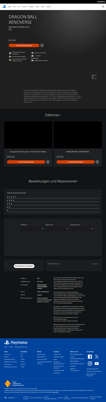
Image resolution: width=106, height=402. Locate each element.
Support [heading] (56, 352)
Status (55, 359)
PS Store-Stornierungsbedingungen (77, 357)
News (37, 7)
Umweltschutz (41, 354)
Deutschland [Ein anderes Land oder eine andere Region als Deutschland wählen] (10, 397)
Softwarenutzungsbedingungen (80, 398)
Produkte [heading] (24, 352)
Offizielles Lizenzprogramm (74, 369)
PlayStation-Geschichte (10, 367)
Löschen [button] (95, 264)
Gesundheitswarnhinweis (77, 363)
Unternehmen (8, 364)
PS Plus (24, 7)
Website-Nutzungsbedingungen (50, 397)
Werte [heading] (39, 352)
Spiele (9, 7)
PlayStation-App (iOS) (93, 369)
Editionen (24, 225)
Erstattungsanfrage (59, 370)
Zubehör (31, 7)
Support (48, 7)
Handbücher (57, 373)
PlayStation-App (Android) (94, 371)
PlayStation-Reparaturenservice (59, 362)
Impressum (7, 354)
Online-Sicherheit (42, 359)
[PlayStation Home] (4, 7)
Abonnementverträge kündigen (96, 397)
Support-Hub (57, 354)
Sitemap (60, 398)
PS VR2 (23, 359)
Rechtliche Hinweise (26, 397)
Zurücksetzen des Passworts (58, 367)
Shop (42, 7)
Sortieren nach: (75, 225)
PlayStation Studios (9, 359)
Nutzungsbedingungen (76, 354)
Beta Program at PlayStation (91, 375)
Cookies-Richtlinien (67, 397)
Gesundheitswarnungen (60, 319)
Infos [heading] (6, 352)
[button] (24, 266)
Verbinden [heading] (90, 352)
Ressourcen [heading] (74, 352)
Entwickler (73, 366)
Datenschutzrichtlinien (36, 398)
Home (6, 347)
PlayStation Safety (59, 357)
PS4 (19, 7)
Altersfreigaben (74, 361)
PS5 (15, 7)
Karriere (6, 357)
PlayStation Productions (10, 362)
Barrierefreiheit (41, 357)
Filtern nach (49, 225)
